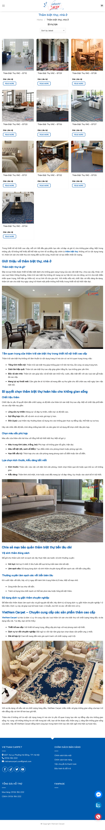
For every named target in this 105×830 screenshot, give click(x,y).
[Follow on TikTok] (11, 769)
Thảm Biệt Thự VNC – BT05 (15, 124)
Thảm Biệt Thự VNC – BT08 (84, 73)
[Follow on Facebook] (5, 769)
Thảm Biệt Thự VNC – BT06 (50, 124)
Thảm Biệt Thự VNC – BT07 (84, 124)
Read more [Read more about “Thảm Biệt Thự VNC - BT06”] (44, 135)
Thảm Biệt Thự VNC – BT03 (84, 175)
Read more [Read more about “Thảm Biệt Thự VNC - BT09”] (44, 83)
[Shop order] (53, 30)
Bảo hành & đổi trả (62, 768)
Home (40, 19)
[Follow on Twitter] (17, 769)
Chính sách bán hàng (63, 759)
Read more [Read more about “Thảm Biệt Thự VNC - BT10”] (9, 83)
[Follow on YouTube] (22, 769)
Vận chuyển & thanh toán (65, 764)
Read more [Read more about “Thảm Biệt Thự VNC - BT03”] (78, 185)
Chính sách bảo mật (63, 755)
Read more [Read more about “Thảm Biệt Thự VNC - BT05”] (9, 135)
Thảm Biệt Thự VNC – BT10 (15, 73)
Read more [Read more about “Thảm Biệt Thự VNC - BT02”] (44, 185)
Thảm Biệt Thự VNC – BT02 (50, 175)
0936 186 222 (17, 792)
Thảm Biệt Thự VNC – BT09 (50, 73)
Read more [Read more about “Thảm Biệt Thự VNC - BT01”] (9, 185)
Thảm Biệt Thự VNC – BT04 (15, 226)
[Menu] (3, 6)
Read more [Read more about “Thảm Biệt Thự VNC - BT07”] (78, 135)
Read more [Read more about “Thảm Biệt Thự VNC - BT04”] (9, 236)
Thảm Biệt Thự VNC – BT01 (15, 175)
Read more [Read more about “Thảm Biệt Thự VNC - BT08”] (78, 83)
